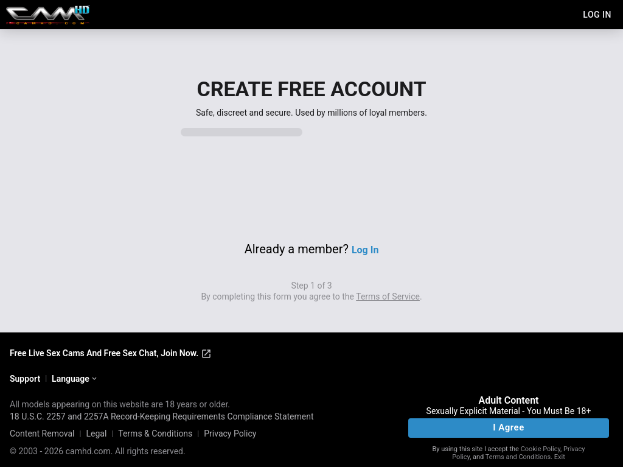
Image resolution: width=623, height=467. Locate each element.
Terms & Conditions (155, 433)
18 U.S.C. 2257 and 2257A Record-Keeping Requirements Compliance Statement (162, 416)
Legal (96, 433)
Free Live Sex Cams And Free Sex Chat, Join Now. (111, 353)
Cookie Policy (540, 449)
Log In (365, 250)
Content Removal (42, 433)
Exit (559, 457)
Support (25, 379)
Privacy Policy (230, 433)
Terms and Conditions (518, 457)
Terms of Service (388, 296)
